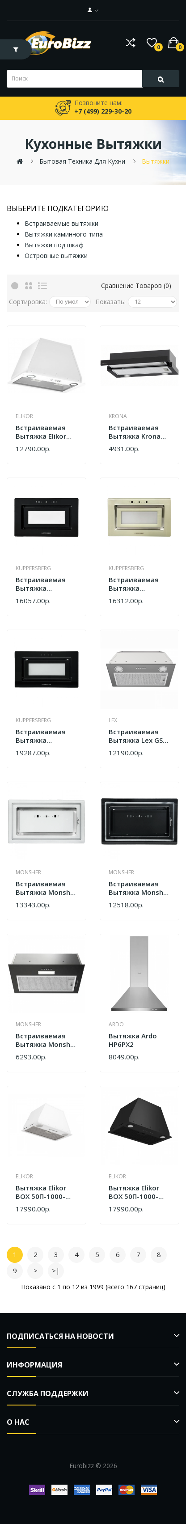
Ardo (116, 1024)
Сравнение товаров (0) (136, 285)
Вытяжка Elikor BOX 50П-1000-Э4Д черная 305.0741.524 (134, 1192)
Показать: (110, 301)
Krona (118, 416)
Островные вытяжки (56, 255)
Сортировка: (28, 301)
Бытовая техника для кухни (82, 161)
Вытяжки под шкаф (54, 245)
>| (56, 1270)
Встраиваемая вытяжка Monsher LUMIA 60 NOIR (139, 888)
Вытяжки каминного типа (64, 234)
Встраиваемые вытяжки (61, 223)
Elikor (24, 416)
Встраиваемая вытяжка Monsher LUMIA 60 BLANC (46, 888)
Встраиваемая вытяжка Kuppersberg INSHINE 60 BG (41, 584)
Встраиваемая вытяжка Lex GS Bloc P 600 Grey (136, 736)
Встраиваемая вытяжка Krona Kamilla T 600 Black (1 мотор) (135, 432)
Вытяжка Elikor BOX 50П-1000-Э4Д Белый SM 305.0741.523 (41, 1192)
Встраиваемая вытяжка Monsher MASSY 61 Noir (46, 1040)
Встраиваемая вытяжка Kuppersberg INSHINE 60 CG (134, 584)
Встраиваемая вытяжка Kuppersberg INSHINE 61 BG (41, 736)
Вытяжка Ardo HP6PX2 (133, 1040)
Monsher (28, 872)
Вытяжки (155, 161)
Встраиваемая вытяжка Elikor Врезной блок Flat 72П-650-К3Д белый (46, 432)
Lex (113, 720)
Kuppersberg (33, 568)
